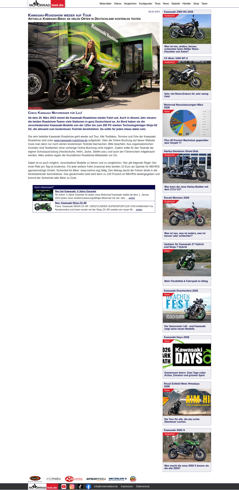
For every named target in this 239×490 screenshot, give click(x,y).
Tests (157, 3)
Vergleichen (130, 3)
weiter (132, 198)
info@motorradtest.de (106, 486)
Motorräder (105, 3)
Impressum (127, 486)
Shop (196, 3)
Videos (117, 3)
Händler (186, 3)
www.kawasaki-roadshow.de (70, 140)
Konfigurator (145, 3)
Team (204, 3)
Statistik (175, 3)
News (166, 3)
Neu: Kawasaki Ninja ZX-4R (71, 203)
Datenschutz (143, 486)
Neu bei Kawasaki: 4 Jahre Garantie (75, 191)
